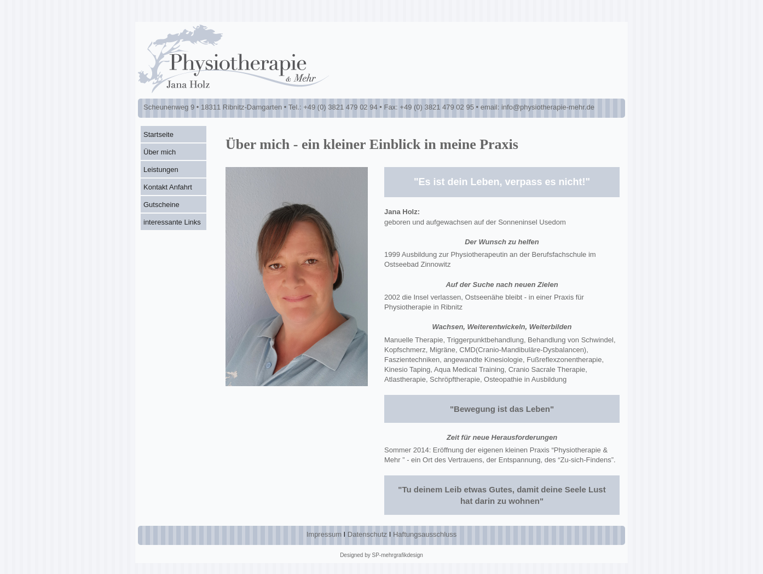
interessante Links (172, 222)
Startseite (158, 134)
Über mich (159, 152)
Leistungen (160, 169)
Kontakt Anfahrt (167, 187)
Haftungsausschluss (424, 534)
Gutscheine (161, 204)
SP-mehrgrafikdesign (397, 555)
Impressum (324, 534)
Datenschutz (367, 534)
